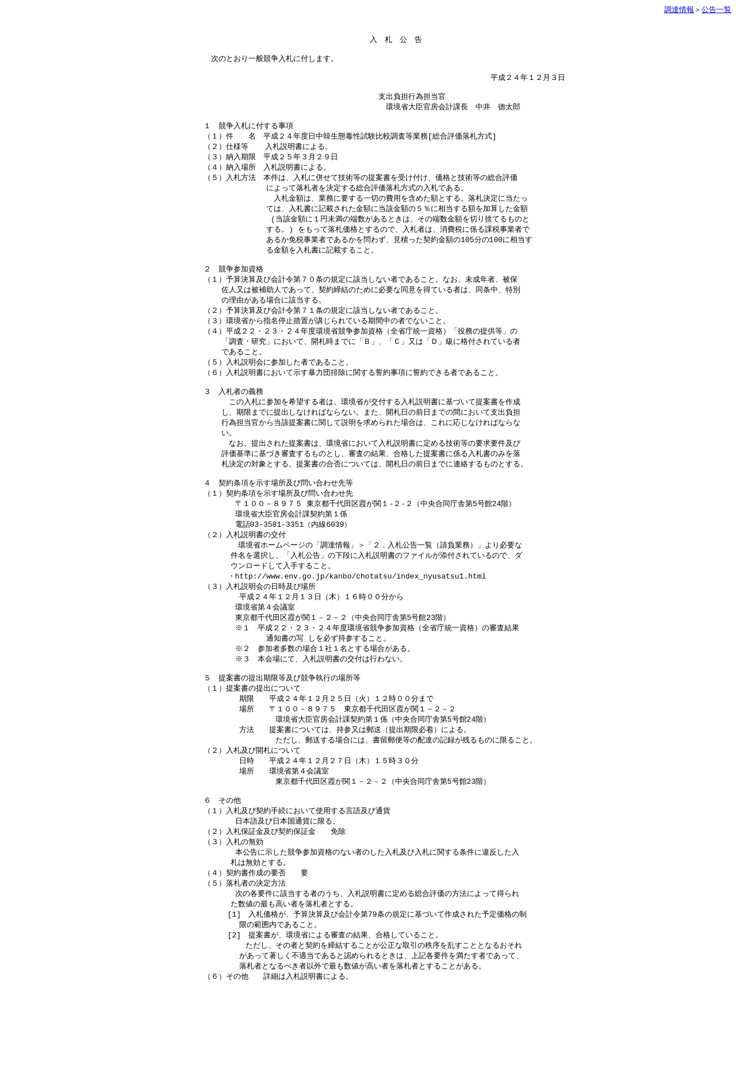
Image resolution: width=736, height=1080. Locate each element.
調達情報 (679, 9)
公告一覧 (716, 9)
